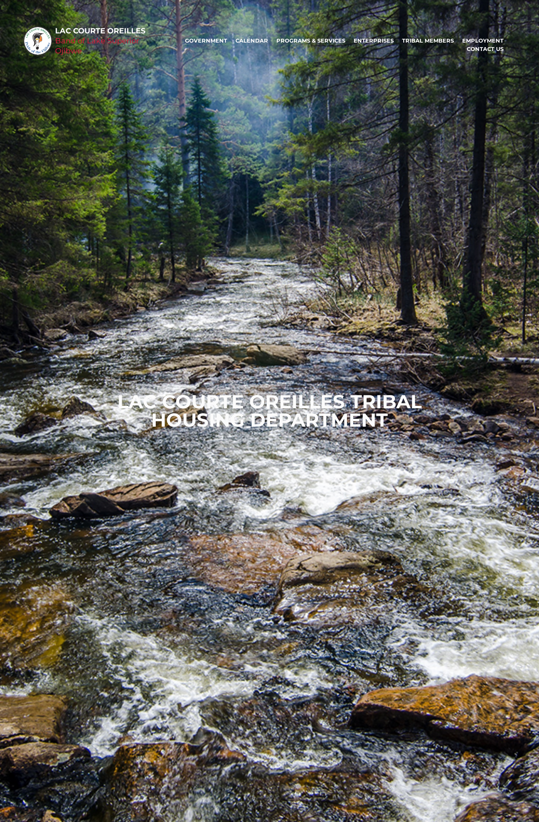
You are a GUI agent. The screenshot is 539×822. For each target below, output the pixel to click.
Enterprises (374, 40)
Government (206, 40)
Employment (483, 40)
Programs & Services (310, 40)
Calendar (251, 40)
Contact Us (485, 49)
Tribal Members (428, 40)
